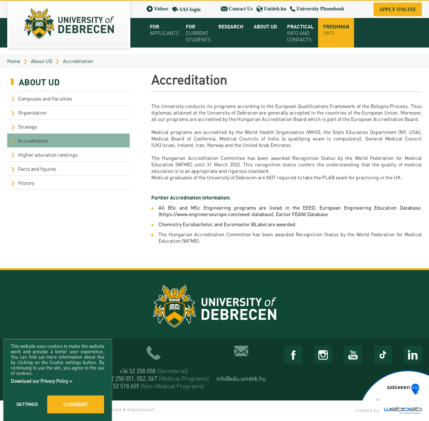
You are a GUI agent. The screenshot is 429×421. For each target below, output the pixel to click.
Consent (75, 404)
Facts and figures (37, 168)
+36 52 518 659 (153, 386)
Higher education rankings (48, 154)
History (26, 182)
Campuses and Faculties (45, 98)
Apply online (397, 9)
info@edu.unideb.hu (241, 378)
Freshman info (336, 29)
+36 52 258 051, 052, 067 (153, 378)
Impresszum (141, 409)
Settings (27, 404)
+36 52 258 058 (153, 371)
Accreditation (78, 61)
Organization (32, 112)
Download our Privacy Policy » (41, 381)
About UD (41, 61)
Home (13, 61)
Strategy (27, 126)
